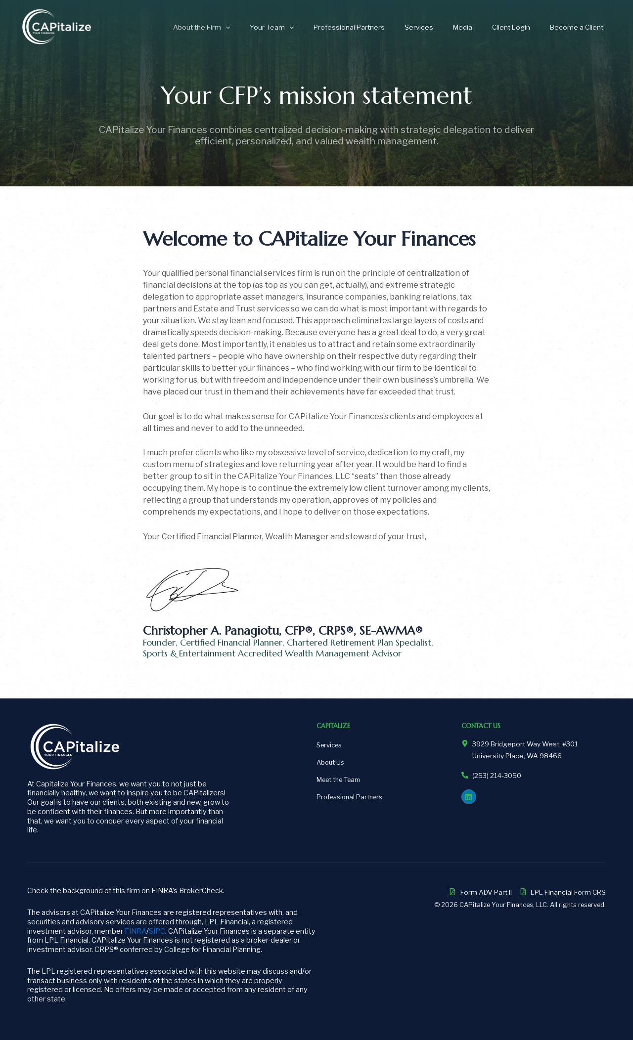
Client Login (520, 27)
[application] (266, 27)
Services (441, 27)
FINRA (135, 931)
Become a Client (579, 27)
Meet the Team (338, 779)
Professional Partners (377, 27)
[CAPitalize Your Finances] (57, 26)
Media (478, 27)
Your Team (306, 27)
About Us (330, 762)
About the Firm (242, 27)
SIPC (157, 931)
